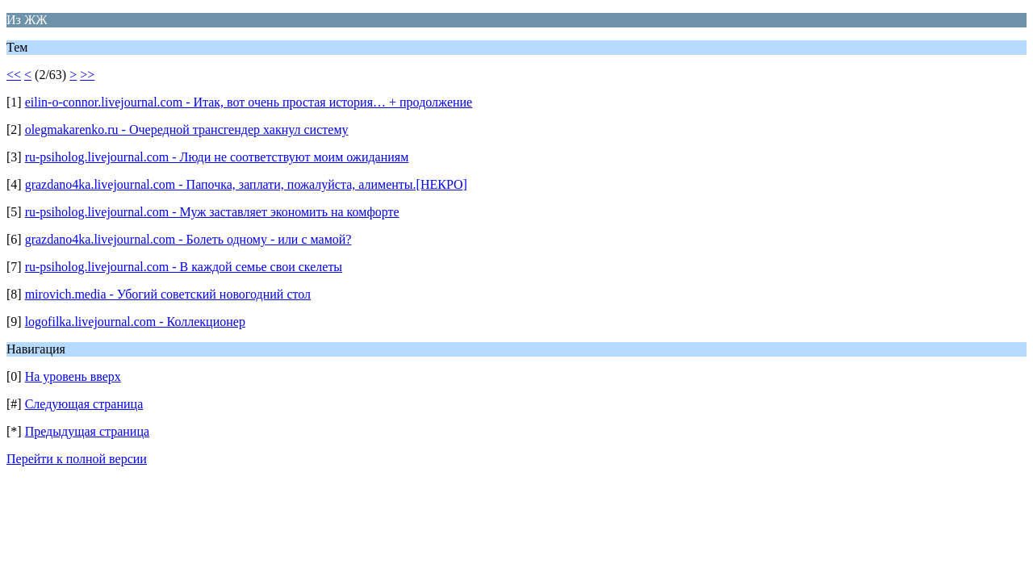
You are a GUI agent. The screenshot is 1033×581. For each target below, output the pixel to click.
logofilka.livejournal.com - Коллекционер (135, 321)
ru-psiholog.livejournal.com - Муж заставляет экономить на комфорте (212, 212)
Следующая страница (84, 404)
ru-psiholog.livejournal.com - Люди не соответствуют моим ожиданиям (217, 157)
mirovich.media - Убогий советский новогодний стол (168, 294)
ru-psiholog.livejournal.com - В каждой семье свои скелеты (183, 267)
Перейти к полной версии (76, 459)
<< (13, 75)
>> (87, 75)
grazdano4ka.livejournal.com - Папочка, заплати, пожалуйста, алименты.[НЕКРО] (246, 184)
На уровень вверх (73, 376)
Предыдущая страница (87, 431)
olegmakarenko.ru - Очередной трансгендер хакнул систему (187, 129)
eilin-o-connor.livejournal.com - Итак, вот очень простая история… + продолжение (249, 102)
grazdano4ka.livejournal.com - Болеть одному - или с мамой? (188, 239)
